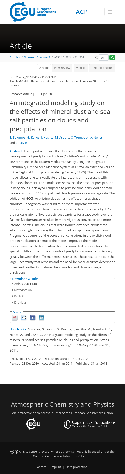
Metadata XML (24, 290)
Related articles (102, 68)
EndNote (20, 302)
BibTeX (19, 296)
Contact (40, 467)
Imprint (56, 467)
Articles (15, 57)
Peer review (62, 68)
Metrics (81, 68)
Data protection (76, 467)
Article (44, 68)
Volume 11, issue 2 (37, 57)
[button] (96, 57)
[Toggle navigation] (109, 12)
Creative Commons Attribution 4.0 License (62, 456)
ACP (82, 11)
